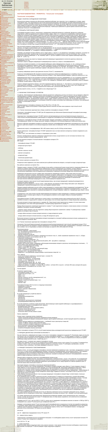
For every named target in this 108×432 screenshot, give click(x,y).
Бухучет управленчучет (4, 30)
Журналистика (5, 83)
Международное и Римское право (5, 77)
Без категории (5, 89)
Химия (3, 85)
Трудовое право (5, 82)
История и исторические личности (6, 54)
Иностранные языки (6, 87)
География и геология (7, 36)
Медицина (4, 75)
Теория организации (7, 104)
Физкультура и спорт (7, 90)
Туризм (3, 113)
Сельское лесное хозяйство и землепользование (5, 136)
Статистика (4, 124)
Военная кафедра (6, 35)
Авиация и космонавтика (4, 12)
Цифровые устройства (7, 99)
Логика (3, 68)
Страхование (4, 126)
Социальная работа (6, 138)
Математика (4, 74)
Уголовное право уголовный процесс (5, 80)
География (4, 86)
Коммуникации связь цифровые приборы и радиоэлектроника (6, 57)
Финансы (3, 93)
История (3, 130)
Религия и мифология (7, 120)
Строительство (5, 127)
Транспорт (4, 110)
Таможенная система (7, 100)
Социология (4, 123)
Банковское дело (6, 23)
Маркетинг (4, 71)
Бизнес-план (4, 27)
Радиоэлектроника (6, 118)
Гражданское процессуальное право (6, 46)
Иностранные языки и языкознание (7, 51)
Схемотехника (5, 128)
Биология (3, 28)
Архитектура (4, 18)
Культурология (5, 133)
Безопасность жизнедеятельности (5, 25)
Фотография (4, 95)
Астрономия (4, 21)
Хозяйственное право (7, 97)
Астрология (4, 20)
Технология (4, 107)
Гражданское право (6, 43)
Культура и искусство (7, 65)
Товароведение (5, 109)
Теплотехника (5, 106)
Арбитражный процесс (7, 17)
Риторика (3, 121)
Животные (4, 47)
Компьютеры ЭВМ (6, 131)
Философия (4, 92)
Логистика (4, 69)
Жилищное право (6, 49)
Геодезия (3, 38)
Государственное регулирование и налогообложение (5, 41)
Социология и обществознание (4, 140)
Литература (4, 66)
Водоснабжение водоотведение (5, 33)
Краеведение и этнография (4, 60)
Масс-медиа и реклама (7, 72)
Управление (4, 117)
